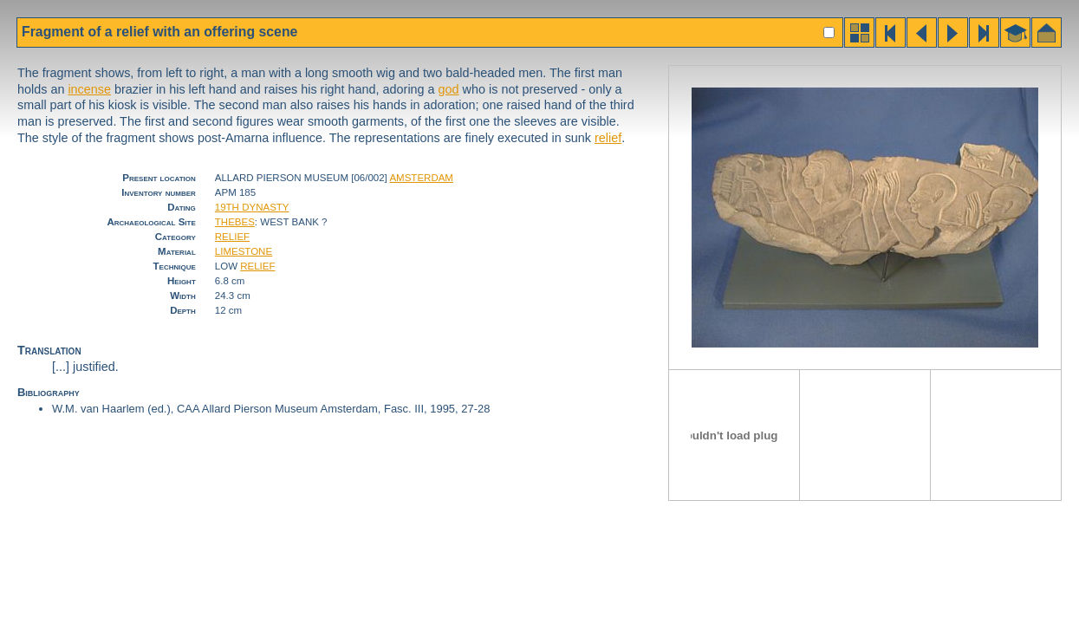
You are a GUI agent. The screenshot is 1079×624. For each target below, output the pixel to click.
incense (89, 89)
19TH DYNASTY (252, 207)
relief (608, 138)
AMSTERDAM (421, 177)
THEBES (235, 222)
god (449, 89)
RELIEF (232, 236)
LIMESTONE (243, 251)
